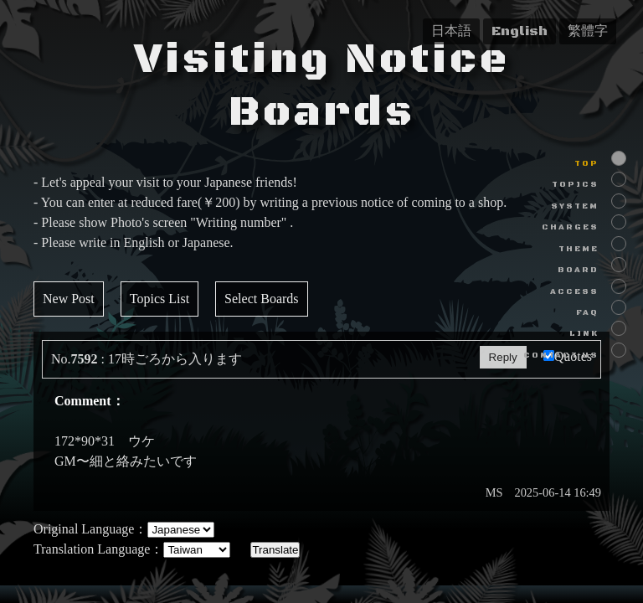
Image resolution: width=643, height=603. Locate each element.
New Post (69, 298)
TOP (586, 163)
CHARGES (570, 227)
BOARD (578, 270)
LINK (584, 333)
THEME (578, 249)
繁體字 (588, 31)
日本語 (451, 31)
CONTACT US (561, 355)
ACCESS (574, 291)
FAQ (587, 312)
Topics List (159, 298)
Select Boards (261, 298)
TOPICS (575, 184)
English (519, 31)
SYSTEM (575, 206)
